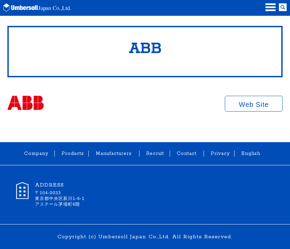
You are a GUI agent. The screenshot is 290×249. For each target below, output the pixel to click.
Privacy (219, 154)
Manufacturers (114, 154)
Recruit (154, 154)
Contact (187, 154)
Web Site (254, 104)
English (249, 154)
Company (36, 154)
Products (71, 154)
